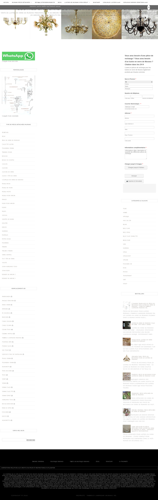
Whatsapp (96, 2)
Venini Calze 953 (7, 391)
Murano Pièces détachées (22, 2)
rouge (125, 271)
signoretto (6, 420)
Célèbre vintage (7, 333)
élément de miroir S (8, 278)
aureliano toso (7, 399)
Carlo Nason (7, 321)
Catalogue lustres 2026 (111, 2)
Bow (3, 136)
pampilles (5, 235)
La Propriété (123, 461)
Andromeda (6, 296)
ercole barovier (7, 404)
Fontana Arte (7, 342)
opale (125, 252)
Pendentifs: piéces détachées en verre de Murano (142, 394)
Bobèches (5, 132)
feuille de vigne (7, 187)
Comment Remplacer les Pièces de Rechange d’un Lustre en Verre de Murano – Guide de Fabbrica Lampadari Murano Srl (143, 306)
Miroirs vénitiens (38, 461)
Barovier (5, 317)
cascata (4, 164)
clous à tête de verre (9, 176)
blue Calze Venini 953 (130, 236)
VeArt (4, 379)
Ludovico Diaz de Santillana (12, 354)
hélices (4, 227)
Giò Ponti (5, 350)
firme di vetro (7, 408)
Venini (4, 383)
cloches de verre (8, 172)
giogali (4, 215)
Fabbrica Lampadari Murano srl (132, 495)
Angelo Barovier (8, 300)
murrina (5, 231)
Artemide (5, 309)
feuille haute (6, 191)
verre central (7, 254)
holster (4, 223)
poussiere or (127, 264)
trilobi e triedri (7, 251)
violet (125, 283)
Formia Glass (6, 346)
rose (124, 268)
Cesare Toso (6, 329)
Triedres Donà (7, 152)
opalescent (127, 256)
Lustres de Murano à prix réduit (77, 2)
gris (124, 244)
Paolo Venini (6, 358)
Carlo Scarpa (6, 325)
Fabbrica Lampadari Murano (11, 338)
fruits (4, 211)
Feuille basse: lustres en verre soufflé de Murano (142, 340)
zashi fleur (6, 270)
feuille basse (6, 183)
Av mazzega (6, 313)
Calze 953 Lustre (8, 144)
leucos (4, 416)
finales (4, 199)
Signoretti (5, 366)
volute (4, 262)
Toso (4, 375)
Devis (59, 2)
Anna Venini (6, 305)
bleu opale (126, 232)
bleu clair (126, 228)
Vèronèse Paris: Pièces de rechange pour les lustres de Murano (142, 358)
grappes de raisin (8, 219)
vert (124, 279)
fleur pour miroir (8, 203)
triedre (4, 247)
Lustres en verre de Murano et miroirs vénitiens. (52, 495)
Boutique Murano (56, 461)
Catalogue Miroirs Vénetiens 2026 (135, 2)
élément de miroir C (9, 274)
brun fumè (126, 240)
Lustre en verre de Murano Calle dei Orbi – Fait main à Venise (143, 323)
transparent (127, 275)
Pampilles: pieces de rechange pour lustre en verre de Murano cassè (144, 375)
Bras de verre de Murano (11, 140)
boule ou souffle (8, 160)
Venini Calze (6, 387)
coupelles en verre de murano (12, 179)
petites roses (6, 239)
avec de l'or (127, 220)
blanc (125, 224)
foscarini (5, 412)
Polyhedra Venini (8, 148)
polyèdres (5, 243)
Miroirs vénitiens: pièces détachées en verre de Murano (143, 410)
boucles (5, 156)
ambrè (125, 212)
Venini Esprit (6, 395)
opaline (125, 260)
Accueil (6, 2)
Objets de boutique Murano (79, 461)
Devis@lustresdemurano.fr (45, 2)
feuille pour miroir (8, 195)
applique (126, 216)
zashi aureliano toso (9, 266)
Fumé (124, 208)
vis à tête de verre (8, 258)
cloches (5, 168)
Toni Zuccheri (7, 371)
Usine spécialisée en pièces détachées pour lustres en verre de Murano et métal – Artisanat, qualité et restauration (143, 429)
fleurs (4, 207)
